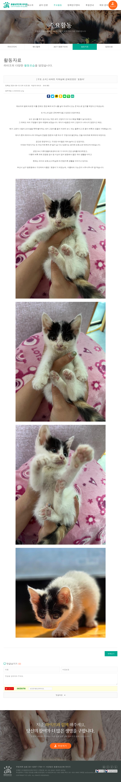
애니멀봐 (36, 46)
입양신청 (109, 46)
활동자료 (84, 46)
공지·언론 (43, 5)
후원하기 (113, 4)
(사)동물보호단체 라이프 (15, 5)
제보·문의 (103, 5)
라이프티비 (12, 46)
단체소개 (29, 5)
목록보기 (110, 653)
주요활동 (57, 5)
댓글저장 (60, 695)
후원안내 (90, 5)
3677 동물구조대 (61, 46)
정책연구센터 (73, 5)
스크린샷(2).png (18, 91)
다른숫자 (9, 689)
